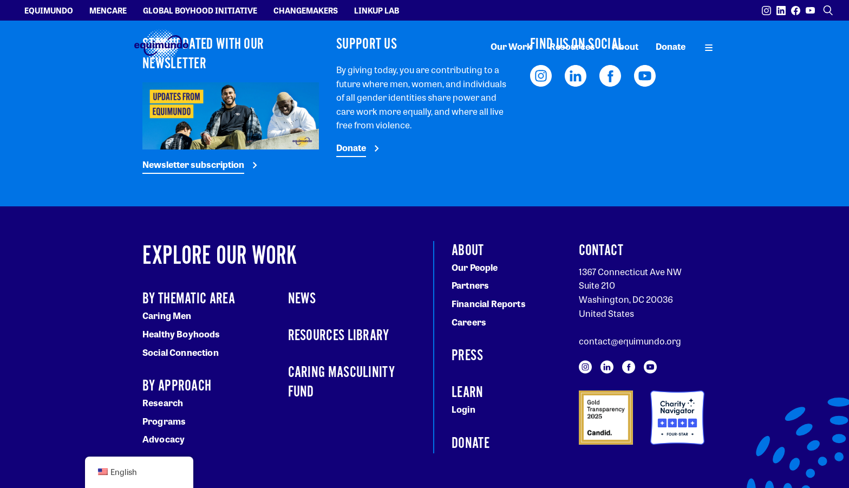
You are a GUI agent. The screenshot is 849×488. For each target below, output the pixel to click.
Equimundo (48, 10)
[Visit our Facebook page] (795, 10)
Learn (468, 392)
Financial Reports (489, 303)
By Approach (176, 386)
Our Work (511, 46)
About (625, 46)
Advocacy (163, 439)
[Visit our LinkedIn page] (781, 10)
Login (463, 409)
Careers (469, 322)
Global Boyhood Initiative (200, 10)
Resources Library (338, 336)
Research (162, 402)
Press (468, 356)
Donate (670, 46)
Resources (572, 46)
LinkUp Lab (376, 10)
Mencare (108, 10)
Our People (475, 267)
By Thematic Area (188, 299)
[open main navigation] (709, 46)
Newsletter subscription (193, 164)
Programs (164, 421)
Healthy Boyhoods (181, 334)
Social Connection (180, 352)
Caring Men (167, 315)
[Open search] (828, 10)
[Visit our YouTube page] (810, 10)
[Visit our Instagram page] (766, 10)
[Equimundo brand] (161, 46)
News (302, 299)
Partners (470, 285)
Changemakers (305, 10)
